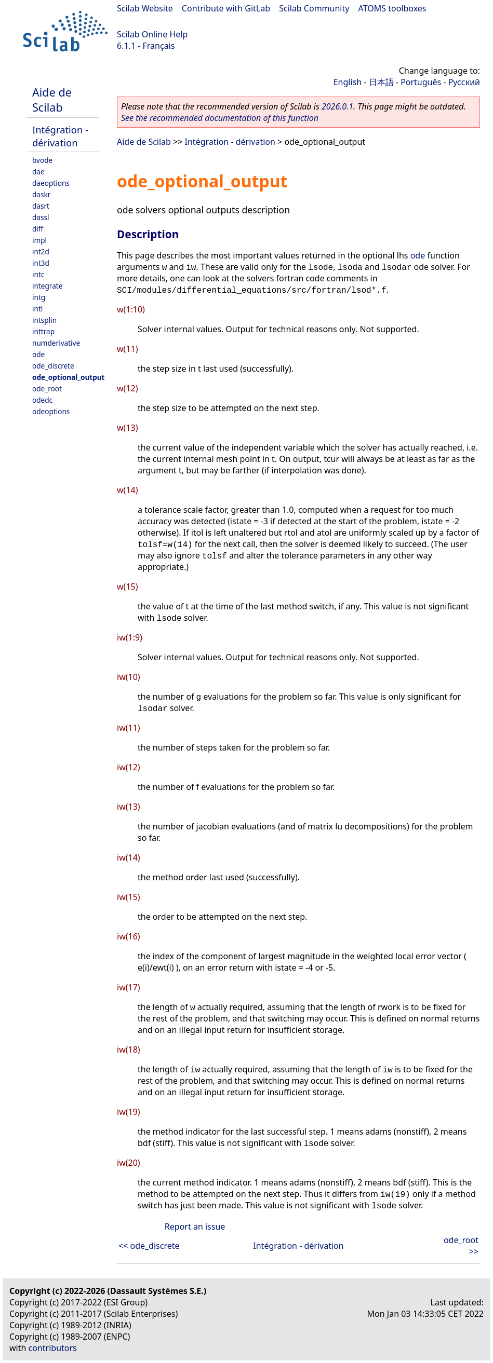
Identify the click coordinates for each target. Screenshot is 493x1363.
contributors (53, 1348)
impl (39, 240)
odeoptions (51, 411)
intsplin (44, 320)
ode (38, 354)
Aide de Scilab (52, 100)
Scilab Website (145, 8)
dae (38, 171)
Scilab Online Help (152, 34)
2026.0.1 (337, 106)
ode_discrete (53, 366)
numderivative (56, 343)
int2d (40, 251)
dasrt (40, 206)
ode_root (47, 388)
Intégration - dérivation (60, 136)
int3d (40, 263)
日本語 (381, 82)
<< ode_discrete (149, 1245)
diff (37, 229)
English (348, 82)
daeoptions (51, 183)
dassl (40, 217)
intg (38, 297)
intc (38, 274)
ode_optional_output (68, 377)
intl (37, 309)
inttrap (43, 331)
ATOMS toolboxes (392, 8)
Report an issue (195, 1226)
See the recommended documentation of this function (219, 118)
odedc (42, 400)
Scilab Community (314, 8)
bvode (42, 160)
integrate (47, 286)
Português (421, 82)
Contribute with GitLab (226, 8)
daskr (41, 194)
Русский (464, 82)
